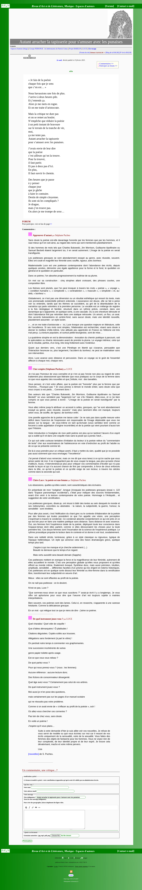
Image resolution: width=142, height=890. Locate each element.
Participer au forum (108, 66)
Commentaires (106, 64)
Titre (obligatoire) (29, 797)
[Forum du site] (84, 52)
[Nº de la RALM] (125, 52)
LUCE (85, 49)
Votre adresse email (30, 791)
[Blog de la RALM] (112, 52)
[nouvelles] (33, 754)
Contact (71, 879)
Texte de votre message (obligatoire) (35, 799)
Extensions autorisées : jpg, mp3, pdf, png (37, 839)
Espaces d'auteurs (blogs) (19, 49)
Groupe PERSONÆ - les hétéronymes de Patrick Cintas (48, 49)
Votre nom (27, 787)
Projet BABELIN (75, 49)
